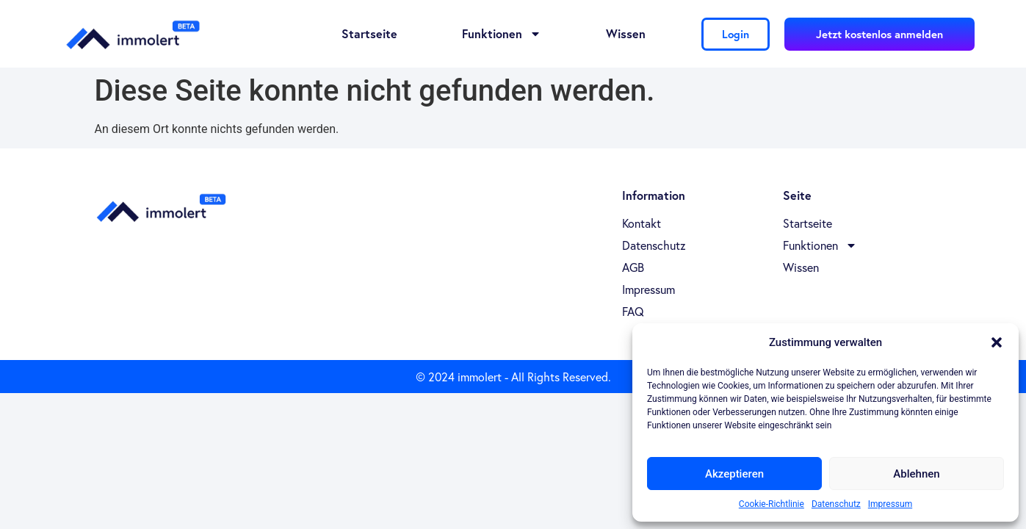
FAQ (633, 311)
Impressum (890, 504)
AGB (633, 267)
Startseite (369, 33)
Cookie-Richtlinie (771, 504)
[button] (996, 342)
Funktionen (501, 34)
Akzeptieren (734, 474)
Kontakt (641, 223)
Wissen (626, 33)
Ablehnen (916, 474)
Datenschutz (836, 504)
